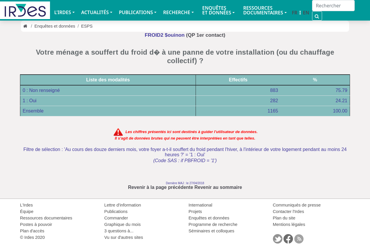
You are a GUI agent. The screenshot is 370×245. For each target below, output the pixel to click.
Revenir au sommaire (218, 187)
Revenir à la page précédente (160, 187)
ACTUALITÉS (95, 12)
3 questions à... (119, 231)
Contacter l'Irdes (288, 211)
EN (306, 12)
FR (294, 12)
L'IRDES (62, 12)
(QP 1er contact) (206, 35)
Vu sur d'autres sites (123, 237)
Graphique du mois (122, 224)
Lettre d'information (122, 205)
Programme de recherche (213, 224)
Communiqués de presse (297, 205)
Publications (116, 211)
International (200, 205)
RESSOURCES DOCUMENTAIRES (263, 10)
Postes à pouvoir (36, 224)
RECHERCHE (176, 12)
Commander (116, 218)
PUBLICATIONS (136, 12)
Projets (195, 211)
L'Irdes (26, 205)
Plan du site (284, 218)
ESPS (87, 26)
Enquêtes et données (54, 26)
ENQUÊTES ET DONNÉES (216, 10)
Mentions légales (289, 224)
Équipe (27, 211)
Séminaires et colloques (211, 231)
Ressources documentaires (46, 218)
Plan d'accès (32, 231)
